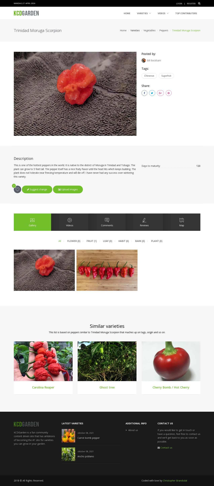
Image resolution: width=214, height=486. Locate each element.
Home (127, 13)
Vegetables (149, 30)
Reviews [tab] (144, 222)
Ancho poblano (85, 456)
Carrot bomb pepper (88, 437)
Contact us (166, 447)
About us (133, 430)
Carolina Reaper (43, 387)
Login (179, 3)
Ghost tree (107, 387)
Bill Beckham (151, 60)
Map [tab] (181, 222)
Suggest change (37, 189)
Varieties (144, 13)
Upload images (68, 189)
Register (191, 3)
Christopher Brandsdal (175, 480)
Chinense (149, 75)
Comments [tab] (107, 222)
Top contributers (186, 13)
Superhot (166, 75)
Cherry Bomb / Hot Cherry (171, 387)
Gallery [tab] (32, 222)
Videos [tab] (69, 222)
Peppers (163, 30)
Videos (163, 13)
